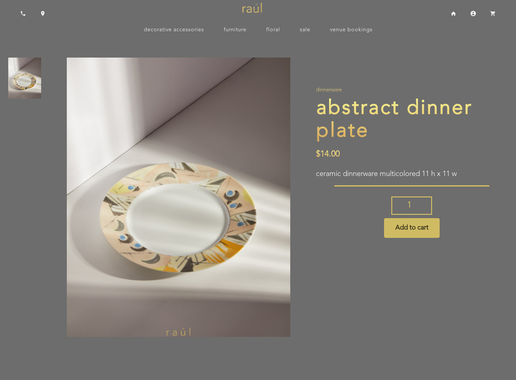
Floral (273, 30)
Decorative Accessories (174, 30)
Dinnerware (329, 90)
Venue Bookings (351, 30)
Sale (305, 30)
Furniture (235, 30)
